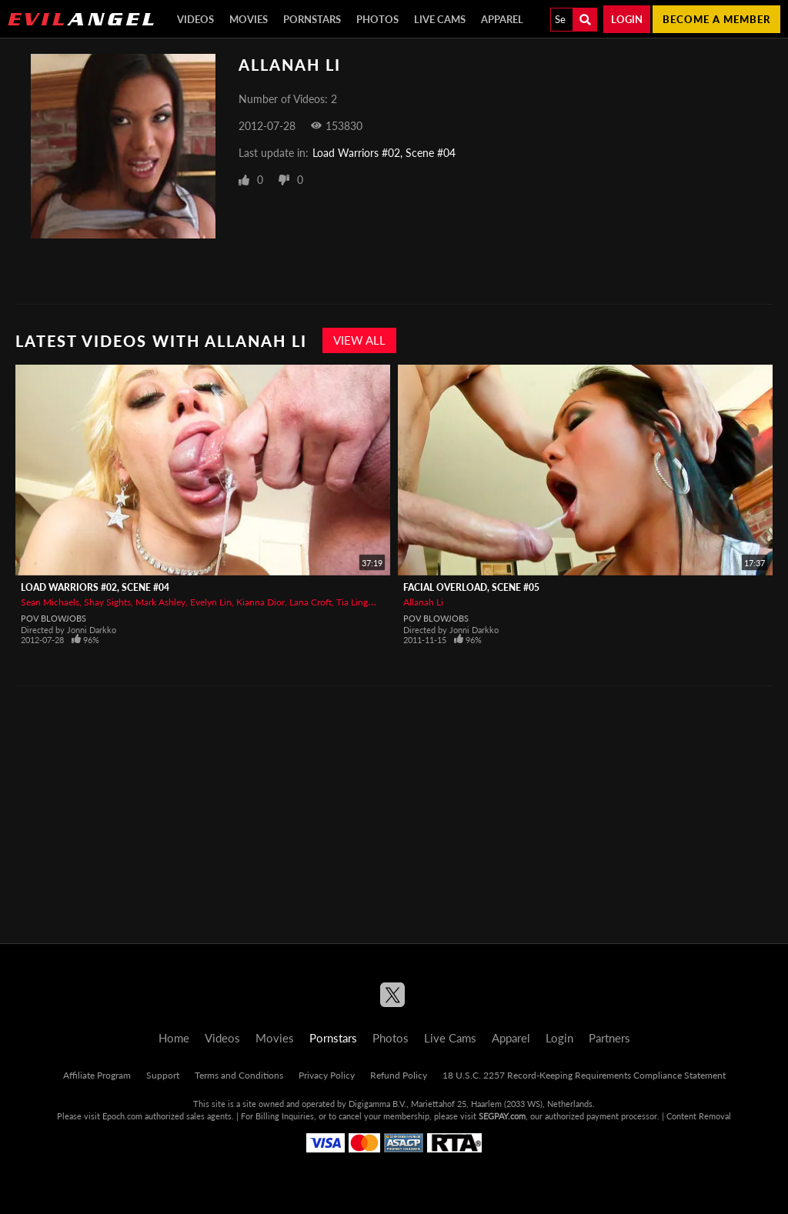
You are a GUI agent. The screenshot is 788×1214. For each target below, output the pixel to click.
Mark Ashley (160, 602)
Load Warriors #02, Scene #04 (384, 152)
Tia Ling (352, 602)
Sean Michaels (50, 602)
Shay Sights (107, 602)
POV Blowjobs (53, 618)
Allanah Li (423, 602)
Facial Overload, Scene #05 (471, 587)
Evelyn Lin (211, 602)
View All (359, 340)
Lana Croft (310, 602)
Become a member (716, 19)
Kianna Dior (260, 602)
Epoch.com (122, 1116)
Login (627, 19)
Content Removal (698, 1116)
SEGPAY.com (502, 1116)
